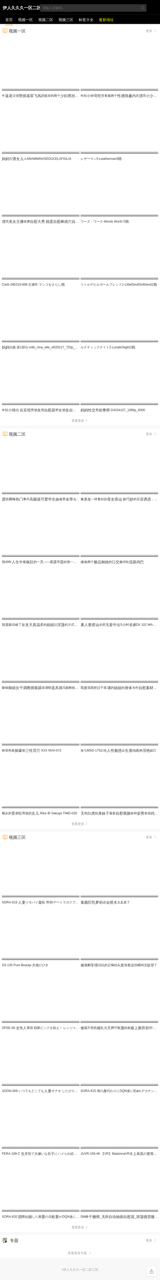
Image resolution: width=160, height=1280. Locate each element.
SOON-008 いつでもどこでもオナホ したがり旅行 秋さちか (54, 1091)
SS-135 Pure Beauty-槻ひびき (25, 965)
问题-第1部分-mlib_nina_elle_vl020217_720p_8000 (42, 347)
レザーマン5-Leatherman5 (101, 159)
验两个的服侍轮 (112, 562)
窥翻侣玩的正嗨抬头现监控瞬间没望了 (119, 965)
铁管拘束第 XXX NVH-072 (31, 750)
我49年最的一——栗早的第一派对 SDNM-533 (55, 562)
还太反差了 (105, 902)
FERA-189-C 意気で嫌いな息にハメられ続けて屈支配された (56, 1154)
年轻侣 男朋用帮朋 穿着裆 (77, 410)
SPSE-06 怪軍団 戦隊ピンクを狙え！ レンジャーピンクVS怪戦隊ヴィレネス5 (65, 1028)
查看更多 (80, 421)
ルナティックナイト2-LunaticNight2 (108, 347)
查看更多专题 (80, 1253)
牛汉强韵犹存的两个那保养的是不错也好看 (65, 96)
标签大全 (86, 20)
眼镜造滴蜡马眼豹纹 (46, 688)
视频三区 (65, 20)
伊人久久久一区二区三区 (22, 9)
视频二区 (45, 20)
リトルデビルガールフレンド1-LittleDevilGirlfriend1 (119, 284)
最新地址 (106, 20)
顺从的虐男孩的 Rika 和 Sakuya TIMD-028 (39, 813)
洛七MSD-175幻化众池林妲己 (118, 750)
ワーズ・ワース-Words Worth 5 (105, 221)
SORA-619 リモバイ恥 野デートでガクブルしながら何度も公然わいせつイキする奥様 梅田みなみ (79, 902)
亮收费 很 (57, 221)
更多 (151, 30)
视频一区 (25, 20)
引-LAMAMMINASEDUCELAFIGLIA (36, 159)
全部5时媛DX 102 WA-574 (120, 625)
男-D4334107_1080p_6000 (113, 410)
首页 (9, 20)
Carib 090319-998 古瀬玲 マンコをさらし (33, 284)
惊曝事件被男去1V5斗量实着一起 (79, 499)
